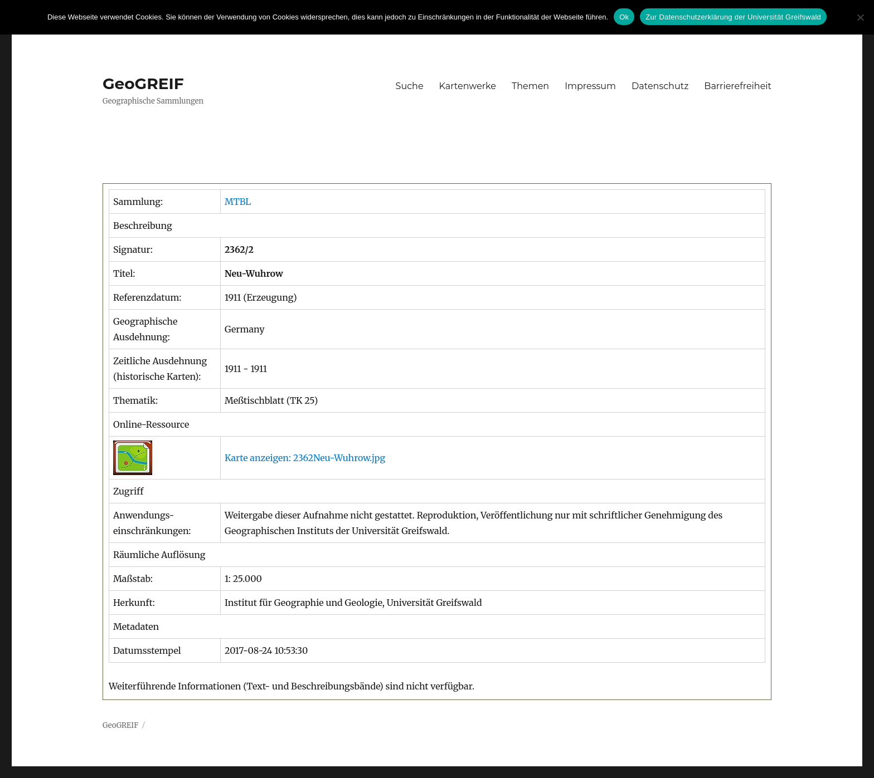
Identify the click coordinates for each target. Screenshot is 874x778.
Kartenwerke (467, 86)
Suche (410, 86)
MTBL (238, 201)
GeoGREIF (143, 83)
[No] (860, 17)
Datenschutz (660, 86)
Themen (530, 86)
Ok (624, 17)
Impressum (590, 86)
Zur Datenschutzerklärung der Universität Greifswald (733, 17)
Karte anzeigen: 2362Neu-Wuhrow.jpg (305, 457)
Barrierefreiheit (737, 86)
